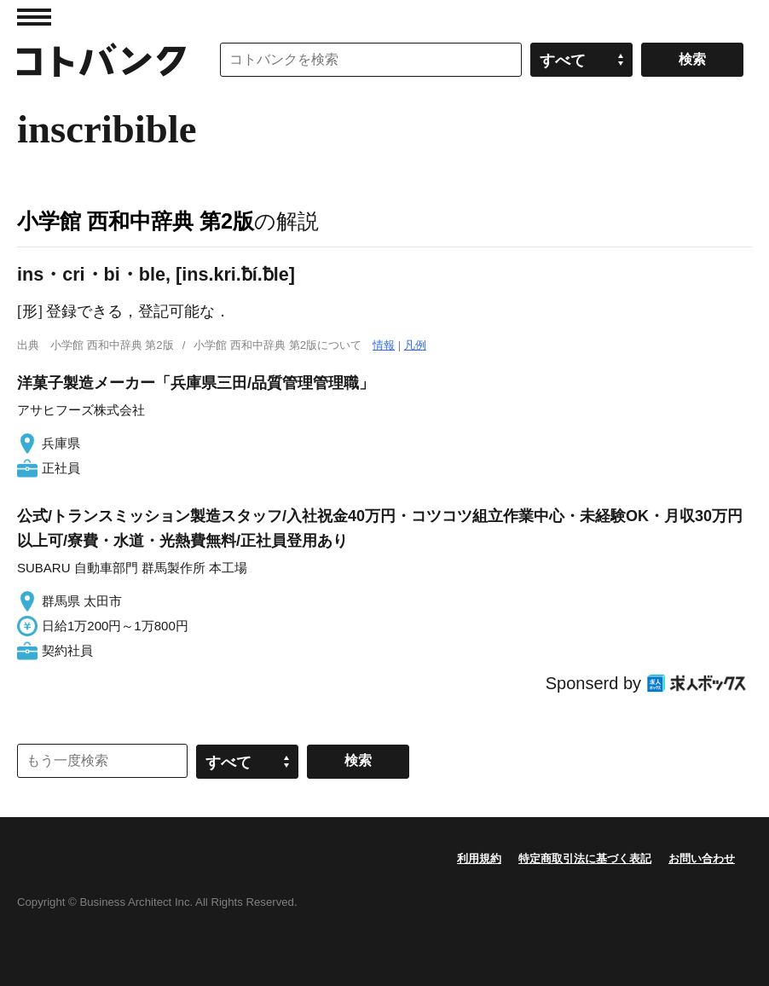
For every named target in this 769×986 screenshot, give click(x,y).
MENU (34, 17)
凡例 (415, 345)
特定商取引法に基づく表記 (584, 858)
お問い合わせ (701, 858)
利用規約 (479, 858)
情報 (384, 345)
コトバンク (101, 60)
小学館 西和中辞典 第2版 (135, 221)
